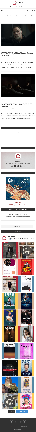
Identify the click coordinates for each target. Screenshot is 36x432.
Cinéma (2, 49)
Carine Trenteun (6, 58)
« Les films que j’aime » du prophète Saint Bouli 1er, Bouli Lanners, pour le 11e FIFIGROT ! (17, 53)
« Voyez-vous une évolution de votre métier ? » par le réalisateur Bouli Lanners (16, 104)
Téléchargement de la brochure (18, 205)
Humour (13, 49)
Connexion (16, 427)
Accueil (2, 15)
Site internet (18, 202)
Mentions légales (10, 427)
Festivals (7, 49)
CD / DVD (8, 100)
